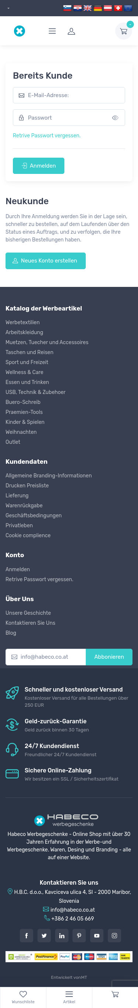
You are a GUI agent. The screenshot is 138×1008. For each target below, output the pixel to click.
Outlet (13, 442)
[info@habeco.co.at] (46, 657)
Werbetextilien (23, 322)
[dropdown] (8, 8)
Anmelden (38, 165)
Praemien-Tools (24, 412)
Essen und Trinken (27, 382)
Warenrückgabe (24, 506)
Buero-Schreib (23, 402)
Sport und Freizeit (27, 362)
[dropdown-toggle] (123, 31)
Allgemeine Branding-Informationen (49, 476)
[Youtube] (96, 935)
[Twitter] (44, 935)
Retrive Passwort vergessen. (47, 136)
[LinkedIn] (61, 935)
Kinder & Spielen (25, 422)
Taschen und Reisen (29, 352)
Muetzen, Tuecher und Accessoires (47, 342)
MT (84, 977)
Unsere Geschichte (28, 613)
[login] (87, 31)
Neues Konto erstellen (45, 260)
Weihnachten (21, 432)
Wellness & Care (24, 372)
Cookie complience (28, 535)
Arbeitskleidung (24, 332)
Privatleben (19, 525)
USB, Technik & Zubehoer (36, 392)
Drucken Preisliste (27, 486)
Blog (11, 633)
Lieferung (17, 496)
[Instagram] (114, 935)
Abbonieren (109, 657)
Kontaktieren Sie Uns (30, 623)
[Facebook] (26, 935)
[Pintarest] (79, 935)
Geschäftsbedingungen (34, 515)
